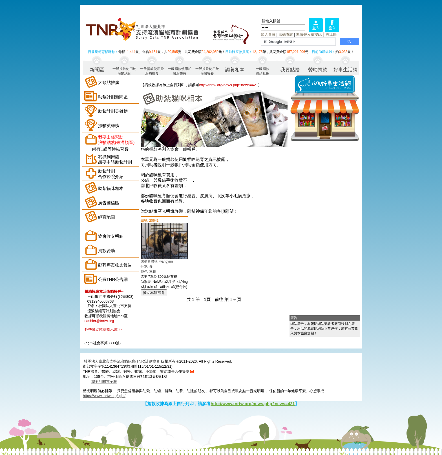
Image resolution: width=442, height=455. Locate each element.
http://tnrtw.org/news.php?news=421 (228, 85)
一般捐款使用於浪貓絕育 (124, 71)
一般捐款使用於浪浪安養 (207, 71)
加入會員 (268, 34)
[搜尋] (298, 41)
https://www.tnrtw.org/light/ (104, 396)
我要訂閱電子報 (104, 381)
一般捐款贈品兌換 (262, 71)
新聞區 (97, 69)
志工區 (331, 34)
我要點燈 (290, 69)
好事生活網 (345, 69)
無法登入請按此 (309, 34)
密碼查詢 (286, 34)
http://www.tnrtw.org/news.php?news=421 (253, 403)
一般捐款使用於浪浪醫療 (179, 71)
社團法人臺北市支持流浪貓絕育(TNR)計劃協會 (122, 361)
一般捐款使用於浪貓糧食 (152, 71)
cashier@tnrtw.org (99, 321)
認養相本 (234, 69)
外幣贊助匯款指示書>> (103, 329)
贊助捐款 (317, 69)
